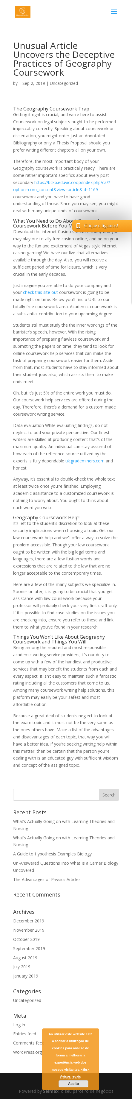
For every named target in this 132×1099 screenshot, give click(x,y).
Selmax (51, 1091)
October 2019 (26, 939)
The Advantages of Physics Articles (47, 879)
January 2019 (25, 976)
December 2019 (28, 921)
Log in (19, 1025)
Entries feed (24, 1033)
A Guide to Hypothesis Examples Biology (52, 854)
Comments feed (28, 1043)
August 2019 (25, 958)
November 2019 (28, 930)
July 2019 (21, 966)
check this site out (40, 292)
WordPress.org (27, 1052)
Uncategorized (64, 83)
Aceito (73, 1084)
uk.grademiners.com (85, 461)
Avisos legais (70, 1076)
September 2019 (29, 948)
